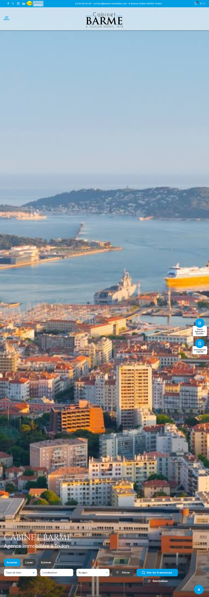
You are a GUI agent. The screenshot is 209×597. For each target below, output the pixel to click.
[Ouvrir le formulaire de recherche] (123, 573)
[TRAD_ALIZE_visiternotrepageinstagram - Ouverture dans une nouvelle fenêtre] (18, 3)
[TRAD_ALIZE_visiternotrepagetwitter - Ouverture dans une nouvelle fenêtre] (13, 3)
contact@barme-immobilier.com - (111, 3)
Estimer (46, 563)
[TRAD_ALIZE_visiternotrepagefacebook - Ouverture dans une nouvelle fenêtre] (8, 3)
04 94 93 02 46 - (84, 3)
